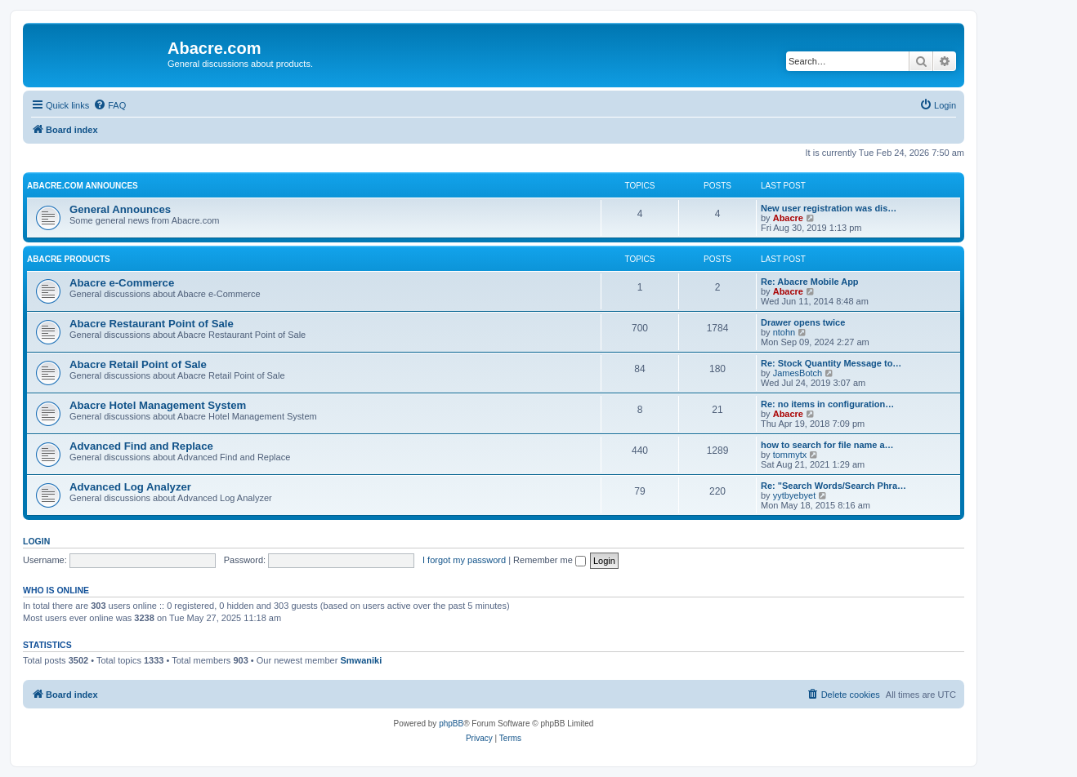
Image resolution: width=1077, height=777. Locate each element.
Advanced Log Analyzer (130, 487)
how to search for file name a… (827, 445)
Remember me (549, 560)
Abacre (788, 218)
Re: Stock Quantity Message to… (831, 363)
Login (36, 541)
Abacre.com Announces (82, 185)
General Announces (120, 209)
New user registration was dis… (828, 208)
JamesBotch (798, 373)
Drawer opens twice (803, 322)
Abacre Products (68, 259)
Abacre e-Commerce (121, 283)
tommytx (790, 455)
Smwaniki (361, 660)
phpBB (451, 723)
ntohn (784, 332)
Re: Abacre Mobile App (810, 281)
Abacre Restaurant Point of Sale (151, 323)
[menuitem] (109, 105)
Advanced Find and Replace (141, 446)
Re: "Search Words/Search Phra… (833, 486)
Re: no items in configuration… (827, 404)
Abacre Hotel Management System (157, 405)
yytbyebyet (794, 495)
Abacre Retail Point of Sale (138, 364)
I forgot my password (464, 560)
